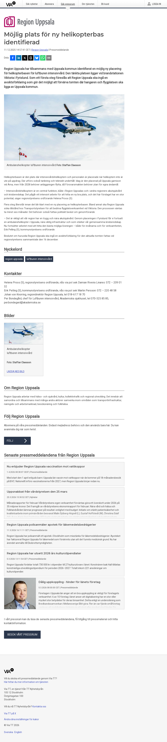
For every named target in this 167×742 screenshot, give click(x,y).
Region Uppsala (40, 50)
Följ (17, 440)
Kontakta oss (39, 706)
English (18, 732)
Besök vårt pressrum (22, 634)
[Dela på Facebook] (12, 58)
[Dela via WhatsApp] (42, 58)
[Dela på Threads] (30, 58)
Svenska (8, 732)
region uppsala (14, 259)
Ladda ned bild (15, 371)
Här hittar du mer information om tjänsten (26, 682)
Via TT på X (10, 713)
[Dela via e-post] (48, 58)
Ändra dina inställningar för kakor (21, 719)
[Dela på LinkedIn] (18, 58)
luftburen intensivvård (39, 259)
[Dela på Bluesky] (36, 58)
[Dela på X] (24, 58)
